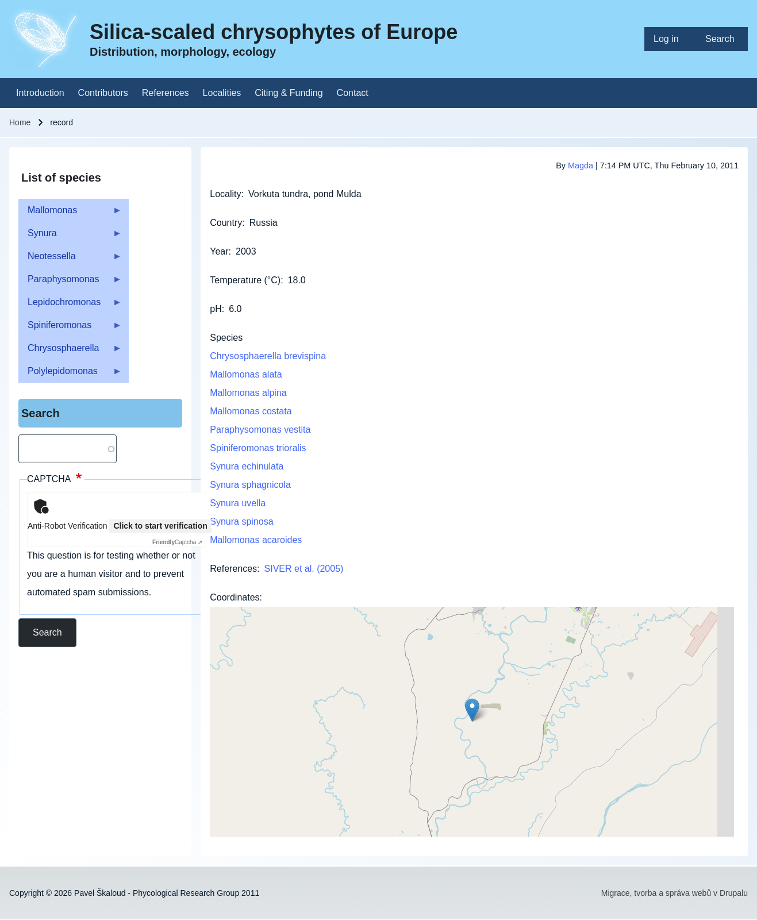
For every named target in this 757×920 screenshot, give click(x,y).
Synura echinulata (246, 466)
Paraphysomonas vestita (260, 429)
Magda (580, 165)
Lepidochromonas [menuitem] (70, 305)
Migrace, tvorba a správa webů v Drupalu (674, 893)
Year (219, 251)
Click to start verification (160, 525)
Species (226, 337)
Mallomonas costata (250, 411)
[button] (472, 710)
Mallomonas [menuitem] (70, 213)
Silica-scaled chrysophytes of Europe (274, 32)
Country (226, 223)
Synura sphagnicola (250, 485)
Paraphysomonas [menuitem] (70, 282)
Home (19, 122)
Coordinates (234, 597)
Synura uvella (238, 503)
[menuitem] (670, 39)
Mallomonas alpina (248, 393)
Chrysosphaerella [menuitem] (70, 351)
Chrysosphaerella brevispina (268, 356)
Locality (225, 194)
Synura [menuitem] (70, 236)
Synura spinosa (241, 521)
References (233, 568)
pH (215, 309)
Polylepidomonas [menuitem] (70, 374)
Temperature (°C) (245, 280)
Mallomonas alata (246, 374)
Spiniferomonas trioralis (258, 448)
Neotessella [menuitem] (70, 259)
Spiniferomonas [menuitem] (70, 328)
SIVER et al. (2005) (304, 568)
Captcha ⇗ (177, 542)
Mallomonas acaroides (256, 540)
